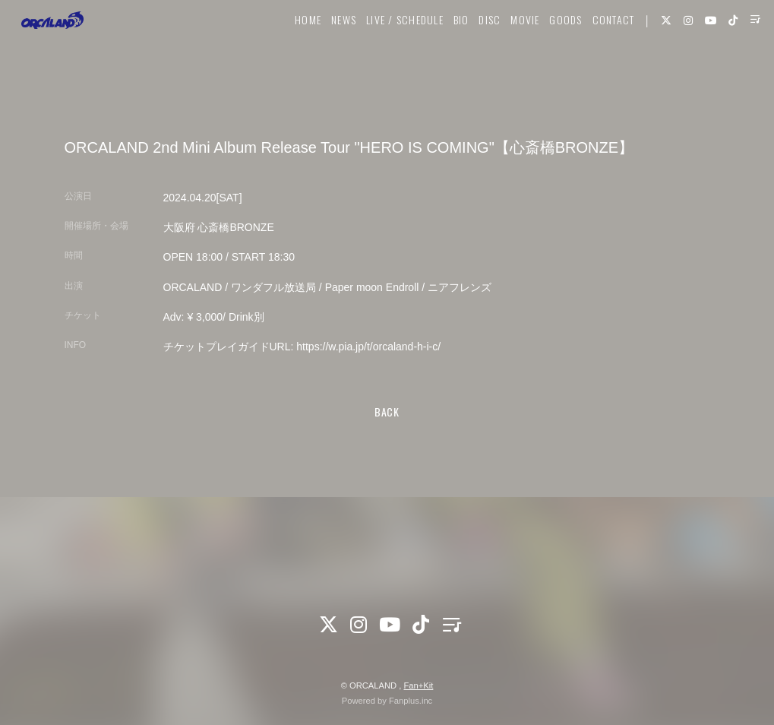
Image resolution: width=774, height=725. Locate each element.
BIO (443, 58)
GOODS (548, 58)
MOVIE (506, 58)
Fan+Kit (418, 685)
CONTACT (595, 58)
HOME (289, 58)
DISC (472, 58)
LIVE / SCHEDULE (386, 58)
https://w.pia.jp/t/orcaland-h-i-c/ (368, 346)
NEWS (325, 58)
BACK (387, 411)
